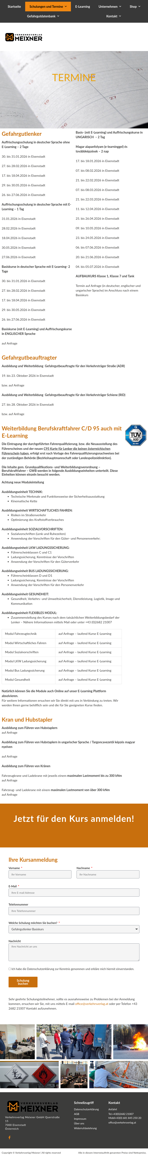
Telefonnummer (18, 904)
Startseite (14, 6)
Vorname (15, 868)
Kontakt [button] (113, 16)
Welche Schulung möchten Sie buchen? (33, 922)
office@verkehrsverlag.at (91, 1004)
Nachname (84, 868)
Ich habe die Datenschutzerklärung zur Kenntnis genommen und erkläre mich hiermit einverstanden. (72, 969)
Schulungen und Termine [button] (48, 6)
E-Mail (13, 886)
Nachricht (15, 941)
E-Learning (82, 6)
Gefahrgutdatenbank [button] (43, 16)
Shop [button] (135, 6)
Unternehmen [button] (109, 6)
